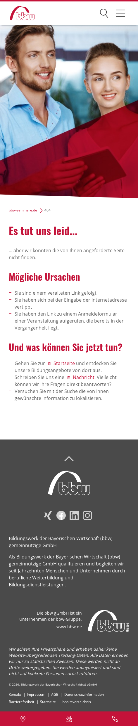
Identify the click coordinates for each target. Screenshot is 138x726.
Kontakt (15, 694)
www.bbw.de (69, 626)
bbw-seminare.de (23, 210)
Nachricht (83, 377)
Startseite (64, 363)
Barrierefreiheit (21, 701)
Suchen (104, 12)
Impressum (36, 694)
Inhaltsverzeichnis (76, 701)
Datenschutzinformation (84, 694)
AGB (54, 694)
